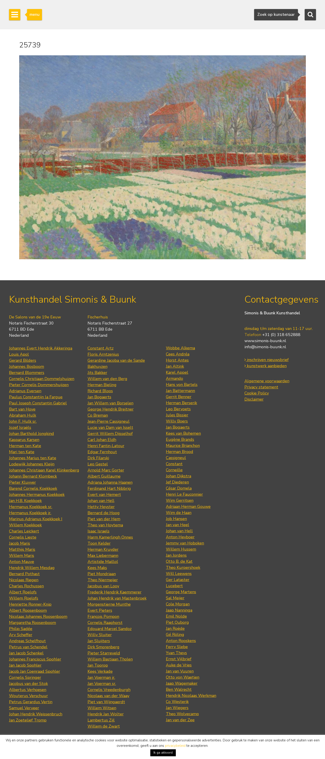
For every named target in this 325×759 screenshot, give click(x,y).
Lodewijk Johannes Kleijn (31, 464)
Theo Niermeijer (103, 580)
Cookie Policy (256, 393)
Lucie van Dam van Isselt (110, 427)
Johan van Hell (101, 500)
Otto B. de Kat (179, 561)
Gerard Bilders (22, 360)
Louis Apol (19, 354)
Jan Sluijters (99, 641)
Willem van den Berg (107, 378)
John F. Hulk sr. (23, 421)
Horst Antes (177, 360)
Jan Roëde (175, 628)
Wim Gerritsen (179, 500)
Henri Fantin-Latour (106, 445)
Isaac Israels (98, 531)
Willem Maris (21, 555)
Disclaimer (254, 399)
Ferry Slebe (177, 646)
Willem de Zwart (104, 726)
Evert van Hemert (104, 494)
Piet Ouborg (177, 622)
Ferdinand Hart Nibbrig (109, 488)
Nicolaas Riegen (23, 580)
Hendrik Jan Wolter (106, 714)
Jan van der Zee (180, 720)
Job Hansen (176, 518)
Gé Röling (175, 634)
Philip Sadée (20, 628)
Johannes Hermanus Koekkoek (37, 494)
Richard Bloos (100, 391)
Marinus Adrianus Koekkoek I (35, 519)
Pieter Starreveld (104, 653)
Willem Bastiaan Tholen (110, 659)
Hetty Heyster (101, 506)
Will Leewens (179, 573)
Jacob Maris (19, 543)
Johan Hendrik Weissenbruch (35, 714)
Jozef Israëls (20, 427)
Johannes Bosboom (26, 366)
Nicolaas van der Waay (108, 695)
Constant (174, 464)
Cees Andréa (177, 354)
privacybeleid (175, 745)
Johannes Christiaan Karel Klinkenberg (44, 470)
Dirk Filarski (98, 458)
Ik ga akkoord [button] (163, 752)
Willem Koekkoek (25, 525)
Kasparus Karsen (24, 439)
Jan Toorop (98, 665)
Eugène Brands (180, 439)
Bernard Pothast (24, 574)
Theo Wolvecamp (182, 714)
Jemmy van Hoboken (185, 543)
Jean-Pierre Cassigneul (109, 421)
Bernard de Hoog (104, 513)
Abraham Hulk (22, 415)
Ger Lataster (177, 579)
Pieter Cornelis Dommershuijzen (39, 385)
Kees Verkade (100, 671)
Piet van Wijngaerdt (106, 702)
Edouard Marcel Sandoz (110, 628)
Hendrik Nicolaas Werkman (191, 695)
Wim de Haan (178, 512)
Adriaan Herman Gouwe (188, 506)
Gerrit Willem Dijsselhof (110, 433)
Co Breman (98, 415)
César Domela (179, 488)
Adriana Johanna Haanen (110, 482)
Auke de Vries (179, 665)
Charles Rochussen (26, 586)
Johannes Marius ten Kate (32, 458)
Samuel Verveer (24, 708)
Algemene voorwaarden (266, 381)
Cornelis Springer (25, 677)
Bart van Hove (22, 409)
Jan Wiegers (177, 707)
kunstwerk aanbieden (265, 366)
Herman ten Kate (25, 445)
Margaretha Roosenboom (32, 622)
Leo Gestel (98, 464)
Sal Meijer (175, 598)
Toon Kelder (99, 543)
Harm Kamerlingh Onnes (110, 537)
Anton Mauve (21, 561)
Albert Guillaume (104, 476)
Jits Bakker (97, 372)
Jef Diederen (177, 482)
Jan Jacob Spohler (25, 665)
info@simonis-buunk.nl (265, 347)
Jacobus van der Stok (28, 683)
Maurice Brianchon (183, 445)
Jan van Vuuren (180, 671)
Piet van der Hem (104, 519)
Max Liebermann (103, 555)
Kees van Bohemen (183, 433)
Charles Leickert (24, 531)
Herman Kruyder (103, 549)
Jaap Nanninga (179, 610)
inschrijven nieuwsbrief (266, 359)
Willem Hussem (181, 549)
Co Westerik (177, 701)
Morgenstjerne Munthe (109, 604)
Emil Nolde (176, 616)
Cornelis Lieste (22, 537)
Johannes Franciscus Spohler (35, 659)
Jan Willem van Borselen (110, 403)
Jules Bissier (177, 415)
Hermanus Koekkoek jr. (30, 513)
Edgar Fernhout (102, 452)
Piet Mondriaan (102, 574)
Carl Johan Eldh (102, 439)
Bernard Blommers (26, 372)
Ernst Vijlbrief (178, 659)
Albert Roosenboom (28, 610)
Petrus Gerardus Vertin (30, 702)
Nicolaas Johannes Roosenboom (38, 616)
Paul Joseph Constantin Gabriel (38, 403)
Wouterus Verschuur (28, 695)
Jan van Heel (177, 525)
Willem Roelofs (23, 598)
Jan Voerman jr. (101, 677)
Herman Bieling (102, 385)
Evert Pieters (100, 610)
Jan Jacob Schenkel (26, 653)
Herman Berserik (181, 403)
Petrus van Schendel (28, 647)
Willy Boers (177, 421)
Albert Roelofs (23, 592)
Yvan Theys (176, 653)
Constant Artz (101, 348)
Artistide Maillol (103, 561)
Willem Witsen (102, 708)
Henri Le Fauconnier (184, 494)
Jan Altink (175, 366)
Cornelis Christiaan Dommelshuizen (41, 378)
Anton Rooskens (181, 640)
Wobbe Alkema (180, 348)
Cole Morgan (178, 604)
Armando (174, 378)
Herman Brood (179, 451)
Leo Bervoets (178, 409)
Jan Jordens (176, 555)
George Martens (181, 592)
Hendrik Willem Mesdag (32, 567)
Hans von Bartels (181, 384)
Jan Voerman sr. (102, 683)
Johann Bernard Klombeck (33, 476)
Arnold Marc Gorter (106, 470)
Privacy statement (261, 387)
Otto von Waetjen (182, 677)
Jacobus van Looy (103, 586)
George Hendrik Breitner (111, 409)
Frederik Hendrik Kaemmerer (115, 592)
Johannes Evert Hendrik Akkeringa (40, 348)
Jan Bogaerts (99, 397)
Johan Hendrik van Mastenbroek (117, 598)
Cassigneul (176, 457)
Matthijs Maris (22, 549)
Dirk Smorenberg (103, 647)
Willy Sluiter (100, 635)
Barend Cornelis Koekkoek (33, 488)
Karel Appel (177, 372)
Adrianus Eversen (25, 391)
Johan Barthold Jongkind (31, 433)
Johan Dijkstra (178, 476)
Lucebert (174, 586)
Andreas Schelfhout (27, 641)
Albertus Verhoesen (27, 689)
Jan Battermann (180, 390)
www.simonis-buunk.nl (265, 340)
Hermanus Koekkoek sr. (30, 506)
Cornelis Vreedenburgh (109, 689)
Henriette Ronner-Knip (30, 604)
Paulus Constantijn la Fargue (36, 397)
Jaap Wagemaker (181, 683)
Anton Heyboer (180, 537)
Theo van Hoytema (105, 525)
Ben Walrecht (179, 689)
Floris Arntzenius (103, 354)
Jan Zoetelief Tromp (27, 720)
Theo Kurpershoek (183, 567)
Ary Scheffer (20, 635)
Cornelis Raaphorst (105, 622)
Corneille (174, 470)
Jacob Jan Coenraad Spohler (34, 671)
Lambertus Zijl (101, 720)
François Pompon (103, 616)
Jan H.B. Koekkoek (25, 500)
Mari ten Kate (21, 452)
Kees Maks (97, 567)
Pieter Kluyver (22, 482)
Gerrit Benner (178, 396)
